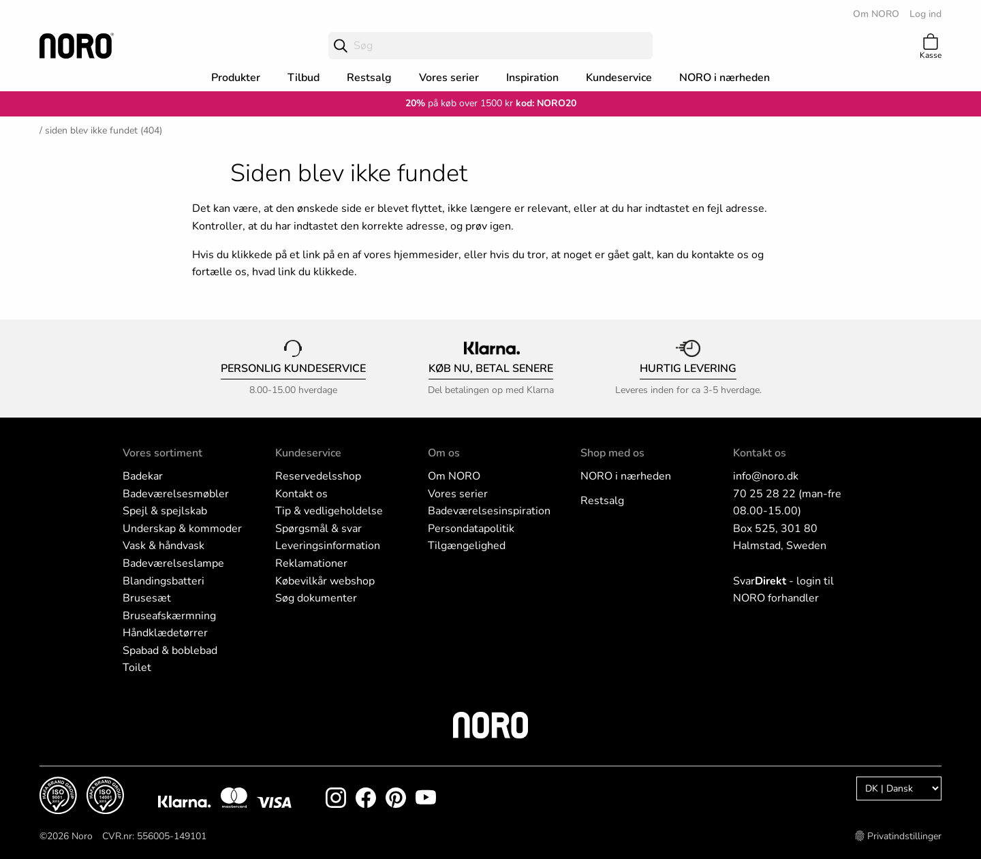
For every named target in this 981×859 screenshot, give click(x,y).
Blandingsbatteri (163, 581)
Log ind (925, 13)
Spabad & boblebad (170, 650)
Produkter (235, 77)
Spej (133, 510)
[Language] (898, 788)
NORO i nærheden (724, 77)
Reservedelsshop (318, 476)
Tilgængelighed (466, 545)
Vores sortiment (162, 453)
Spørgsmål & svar (318, 528)
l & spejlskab (175, 510)
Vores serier (449, 77)
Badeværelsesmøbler (176, 493)
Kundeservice (619, 77)
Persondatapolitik (471, 528)
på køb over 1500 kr (459, 103)
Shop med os (612, 453)
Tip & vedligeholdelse (329, 510)
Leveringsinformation (327, 545)
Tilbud (303, 77)
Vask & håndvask (163, 545)
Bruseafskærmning (169, 615)
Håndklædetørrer (165, 632)
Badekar (143, 476)
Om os (444, 453)
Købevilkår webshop (325, 581)
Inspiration (532, 77)
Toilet (137, 667)
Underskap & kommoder (182, 528)
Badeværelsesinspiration (489, 510)
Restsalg (369, 77)
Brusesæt (147, 598)
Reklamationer (311, 563)
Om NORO (876, 13)
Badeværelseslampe (173, 563)
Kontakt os (301, 493)
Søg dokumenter (316, 598)
